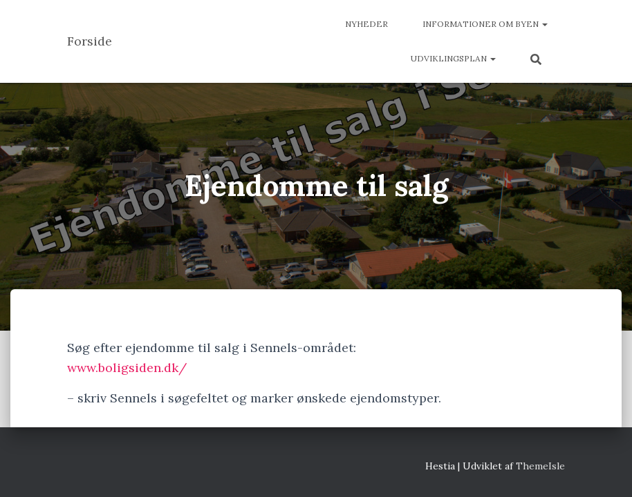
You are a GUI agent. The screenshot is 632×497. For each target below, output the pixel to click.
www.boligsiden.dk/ (127, 368)
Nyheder (366, 24)
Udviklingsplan (453, 58)
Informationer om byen (485, 24)
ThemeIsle (540, 466)
